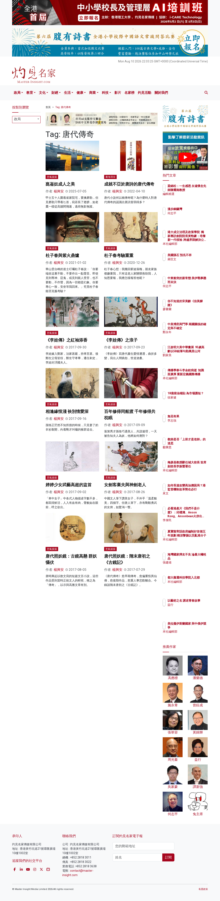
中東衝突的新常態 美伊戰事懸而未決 (196, 281)
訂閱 (168, 857)
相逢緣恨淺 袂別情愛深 (67, 411)
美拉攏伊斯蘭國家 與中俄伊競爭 (196, 627)
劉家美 (190, 359)
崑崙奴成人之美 (60, 184)
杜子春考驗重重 (118, 255)
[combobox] (26, 119)
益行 (189, 608)
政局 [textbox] (17, 119)
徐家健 (190, 401)
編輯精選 (191, 197)
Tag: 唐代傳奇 (63, 107)
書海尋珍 (110, 176)
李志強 (190, 420)
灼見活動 (144, 93)
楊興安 (59, 191)
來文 (189, 497)
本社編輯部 (193, 243)
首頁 (48, 107)
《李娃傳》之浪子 (121, 340)
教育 (29, 93)
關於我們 (161, 93)
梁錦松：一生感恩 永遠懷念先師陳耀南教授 (196, 189)
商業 (92, 93)
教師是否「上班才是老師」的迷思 (196, 443)
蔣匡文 (190, 263)
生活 (67, 93)
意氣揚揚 (52, 176)
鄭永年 (190, 336)
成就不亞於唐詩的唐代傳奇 (129, 184)
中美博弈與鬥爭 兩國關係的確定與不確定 (196, 327)
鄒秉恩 (190, 451)
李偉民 (190, 520)
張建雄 (190, 566)
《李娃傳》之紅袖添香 (66, 340)
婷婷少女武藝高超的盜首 (69, 484)
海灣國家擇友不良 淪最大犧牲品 (196, 558)
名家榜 (129, 93)
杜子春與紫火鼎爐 (62, 255)
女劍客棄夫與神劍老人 (125, 484)
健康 (80, 93)
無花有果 (191, 416)
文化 (42, 93)
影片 (117, 93)
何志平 (190, 213)
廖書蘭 (190, 309)
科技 (105, 93)
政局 (17, 93)
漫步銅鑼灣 (193, 209)
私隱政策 (203, 889)
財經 (54, 93)
